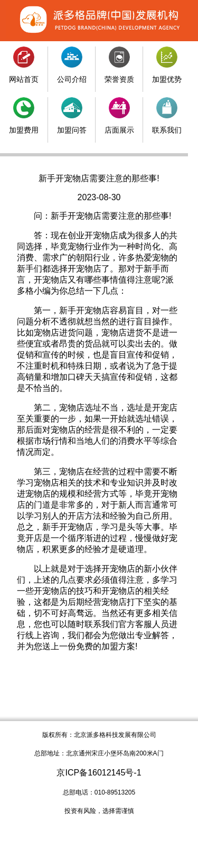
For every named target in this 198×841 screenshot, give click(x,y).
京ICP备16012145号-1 (98, 772)
